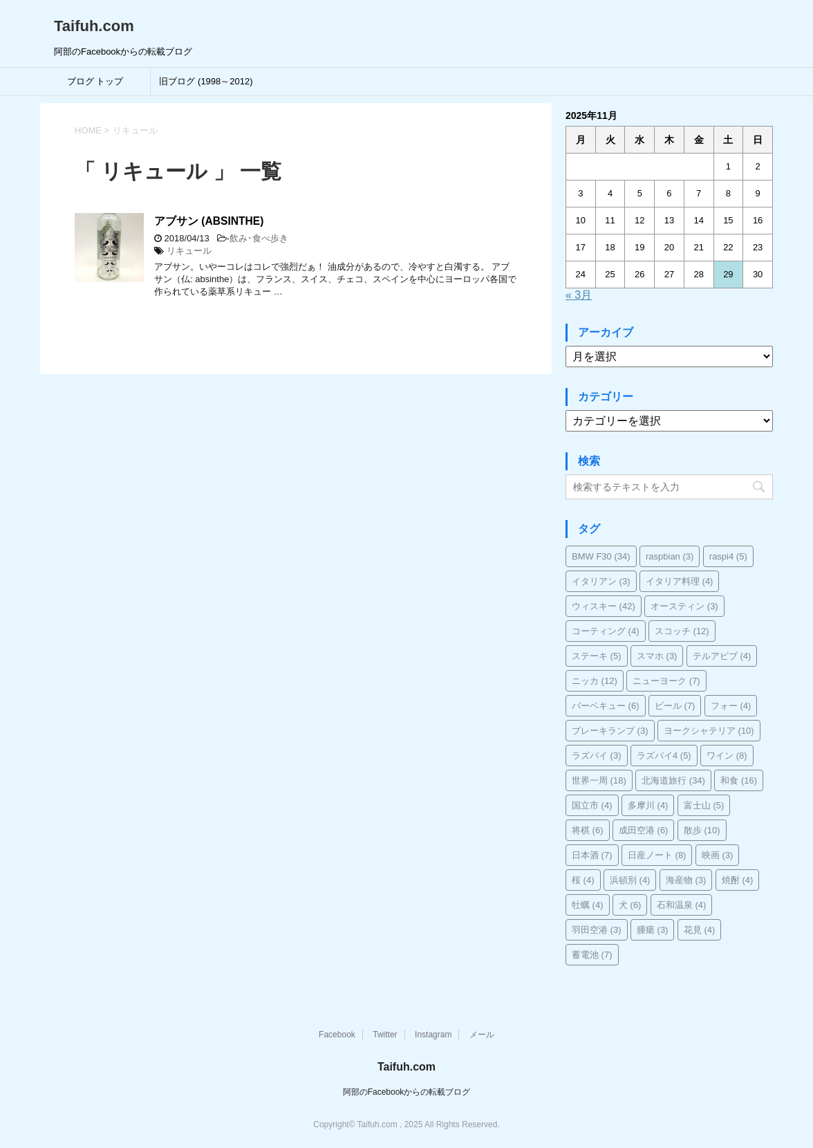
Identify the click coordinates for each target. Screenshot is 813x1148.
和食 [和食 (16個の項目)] (738, 780)
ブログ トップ (95, 81)
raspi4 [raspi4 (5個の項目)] (728, 556)
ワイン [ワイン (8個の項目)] (727, 755)
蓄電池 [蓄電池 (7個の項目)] (592, 955)
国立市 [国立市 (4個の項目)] (592, 805)
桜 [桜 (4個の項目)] (583, 880)
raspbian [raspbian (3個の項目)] (669, 556)
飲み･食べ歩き (259, 238)
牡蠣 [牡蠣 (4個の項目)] (588, 905)
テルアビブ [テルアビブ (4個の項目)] (722, 656)
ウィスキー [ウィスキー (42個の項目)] (603, 606)
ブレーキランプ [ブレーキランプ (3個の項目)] (610, 730)
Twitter (385, 1034)
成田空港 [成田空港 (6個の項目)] (644, 830)
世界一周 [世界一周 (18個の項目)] (599, 780)
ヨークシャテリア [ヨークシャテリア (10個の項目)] (709, 730)
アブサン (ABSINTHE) (208, 221)
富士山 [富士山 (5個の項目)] (704, 805)
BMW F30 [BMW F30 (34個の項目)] (601, 556)
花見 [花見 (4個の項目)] (700, 930)
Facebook (337, 1034)
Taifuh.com (94, 26)
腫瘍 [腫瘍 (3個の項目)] (653, 930)
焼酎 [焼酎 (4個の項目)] (738, 880)
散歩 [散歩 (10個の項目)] (702, 830)
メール (481, 1034)
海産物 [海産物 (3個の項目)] (686, 880)
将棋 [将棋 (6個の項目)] (588, 830)
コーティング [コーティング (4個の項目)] (605, 631)
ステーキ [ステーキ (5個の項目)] (597, 656)
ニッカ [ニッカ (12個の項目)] (594, 681)
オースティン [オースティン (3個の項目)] (684, 606)
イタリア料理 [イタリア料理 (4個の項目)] (679, 581)
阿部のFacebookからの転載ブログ (407, 1092)
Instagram (433, 1034)
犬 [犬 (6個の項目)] (630, 905)
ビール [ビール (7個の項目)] (675, 706)
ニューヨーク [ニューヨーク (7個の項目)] (666, 681)
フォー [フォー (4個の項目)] (731, 706)
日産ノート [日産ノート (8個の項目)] (657, 855)
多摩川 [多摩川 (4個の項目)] (648, 805)
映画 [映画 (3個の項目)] (717, 855)
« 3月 (579, 295)
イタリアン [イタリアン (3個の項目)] (601, 581)
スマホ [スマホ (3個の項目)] (657, 656)
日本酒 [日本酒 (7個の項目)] (592, 855)
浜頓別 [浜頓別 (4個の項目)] (630, 880)
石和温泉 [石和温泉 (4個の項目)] (682, 905)
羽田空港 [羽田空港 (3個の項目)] (597, 930)
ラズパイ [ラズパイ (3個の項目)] (597, 755)
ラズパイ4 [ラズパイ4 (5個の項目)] (664, 755)
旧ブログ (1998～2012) (205, 81)
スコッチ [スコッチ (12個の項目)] (682, 631)
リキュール (189, 251)
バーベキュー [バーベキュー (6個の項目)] (605, 706)
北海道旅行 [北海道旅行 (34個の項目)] (673, 780)
